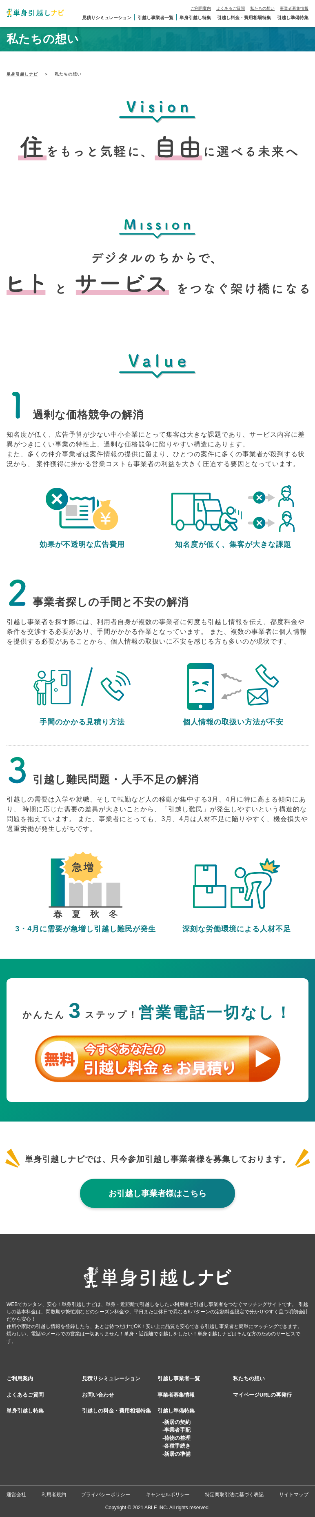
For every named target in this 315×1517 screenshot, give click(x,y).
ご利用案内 (201, 8)
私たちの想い (262, 8)
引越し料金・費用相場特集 (244, 17)
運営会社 (16, 1494)
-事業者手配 (176, 1430)
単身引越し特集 (195, 17)
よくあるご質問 (230, 8)
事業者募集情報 (294, 8)
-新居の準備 (176, 1454)
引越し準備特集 (292, 17)
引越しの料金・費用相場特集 (116, 1411)
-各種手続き (176, 1446)
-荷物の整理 (176, 1438)
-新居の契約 (176, 1422)
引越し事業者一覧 (155, 17)
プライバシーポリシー (105, 1494)
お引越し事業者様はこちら (157, 1193)
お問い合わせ (98, 1395)
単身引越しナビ (22, 74)
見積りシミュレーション (106, 17)
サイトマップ (293, 1494)
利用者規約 (54, 1494)
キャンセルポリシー (168, 1494)
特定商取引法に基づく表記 (234, 1494)
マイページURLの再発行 (262, 1395)
